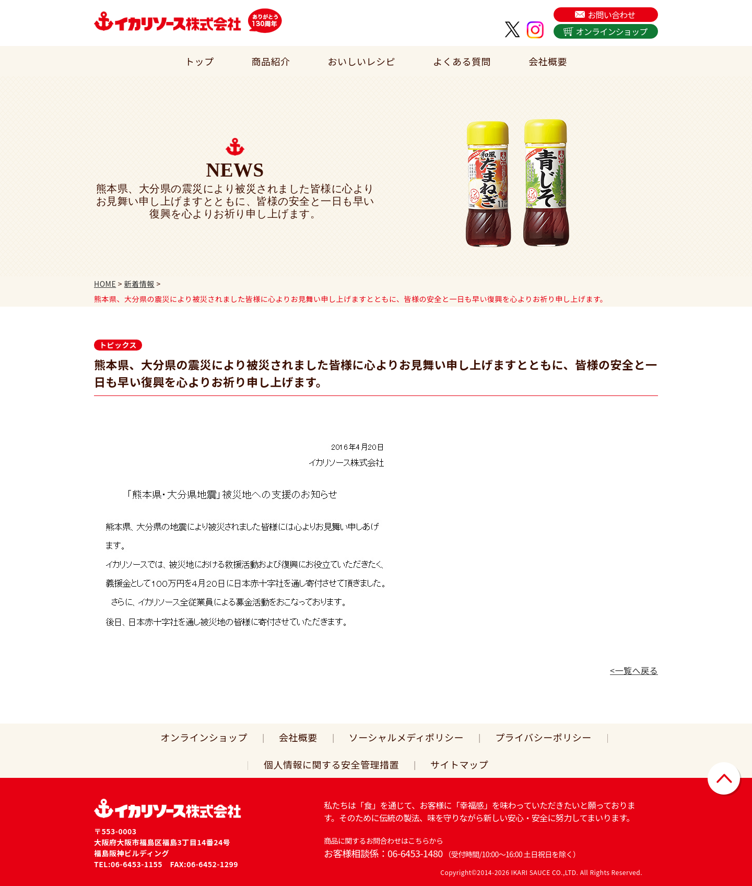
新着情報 (139, 283)
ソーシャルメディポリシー (406, 737)
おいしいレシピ (362, 61)
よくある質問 (462, 61)
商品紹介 (271, 61)
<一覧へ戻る (634, 670)
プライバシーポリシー (543, 737)
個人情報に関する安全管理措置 (331, 764)
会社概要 (547, 61)
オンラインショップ (612, 31)
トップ (199, 61)
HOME (105, 283)
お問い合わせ (611, 14)
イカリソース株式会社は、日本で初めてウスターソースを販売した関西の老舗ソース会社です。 (167, 20)
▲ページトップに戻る (725, 779)
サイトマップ (459, 764)
